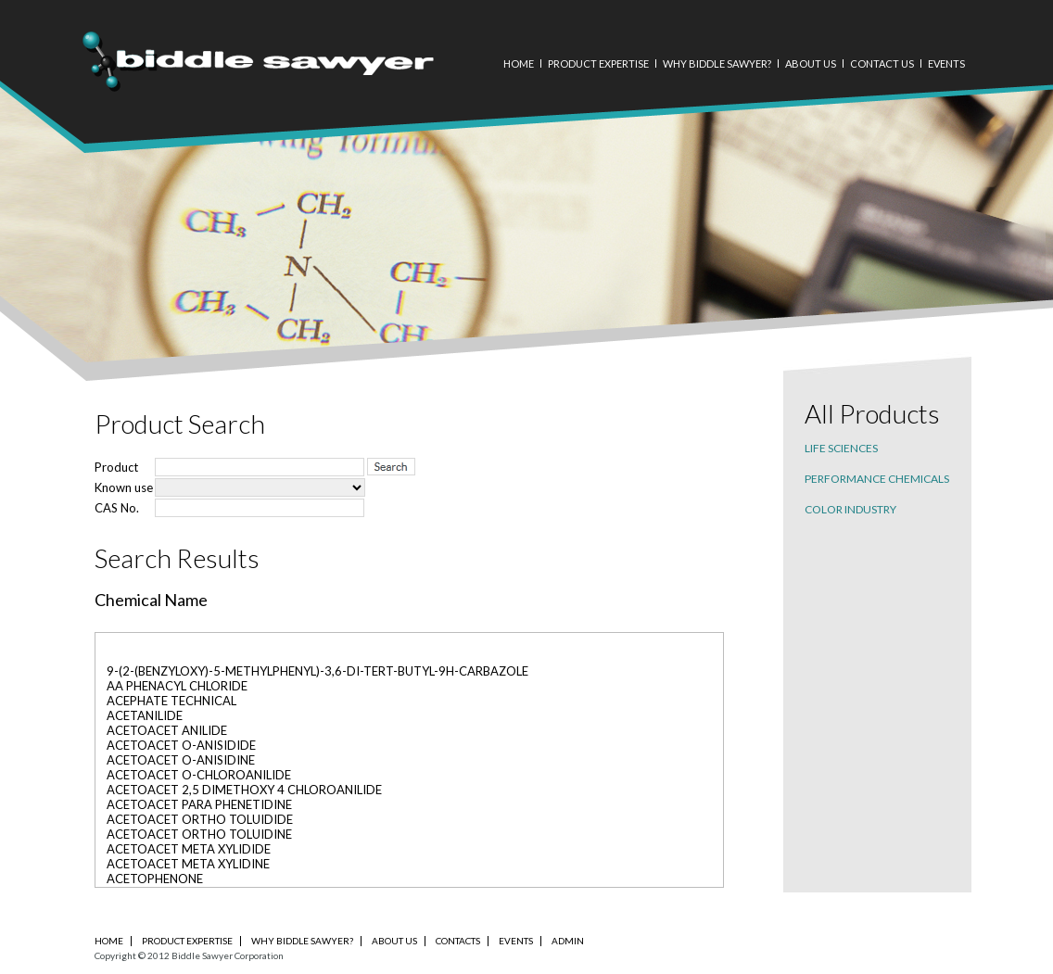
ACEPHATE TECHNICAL (171, 700)
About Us (810, 63)
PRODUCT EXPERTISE (187, 940)
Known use (124, 487)
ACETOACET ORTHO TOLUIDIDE (200, 819)
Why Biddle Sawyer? (717, 63)
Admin (568, 940)
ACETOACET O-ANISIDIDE (181, 745)
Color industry (850, 509)
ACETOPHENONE (155, 878)
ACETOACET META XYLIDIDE (189, 848)
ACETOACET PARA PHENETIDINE (199, 804)
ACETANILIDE (145, 715)
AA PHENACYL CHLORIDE (177, 685)
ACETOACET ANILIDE (167, 730)
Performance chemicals (877, 479)
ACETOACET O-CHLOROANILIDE (199, 774)
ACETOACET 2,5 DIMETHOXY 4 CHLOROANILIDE (244, 789)
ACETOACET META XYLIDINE (188, 863)
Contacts (458, 940)
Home (518, 63)
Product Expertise (598, 63)
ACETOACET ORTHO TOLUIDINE (199, 834)
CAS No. (117, 507)
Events (946, 63)
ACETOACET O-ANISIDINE (181, 760)
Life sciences (841, 448)
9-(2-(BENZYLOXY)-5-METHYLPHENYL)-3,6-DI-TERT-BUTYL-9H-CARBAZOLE (317, 671)
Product (116, 467)
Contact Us (882, 63)
